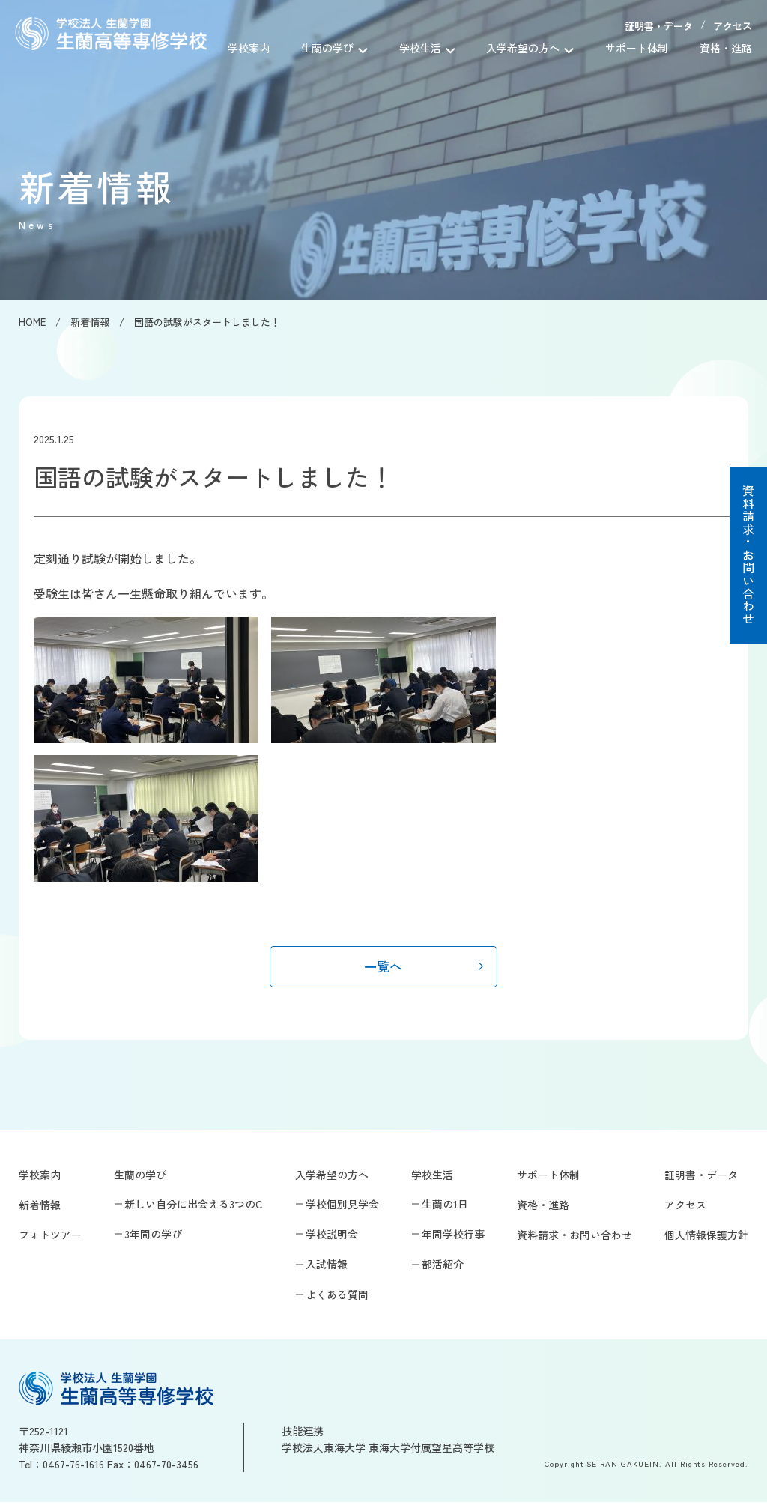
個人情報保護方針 (706, 1237)
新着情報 (40, 1207)
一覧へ (383, 967)
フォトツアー (50, 1237)
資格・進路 (726, 47)
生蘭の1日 (445, 1206)
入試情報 (327, 1266)
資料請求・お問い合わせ (748, 555)
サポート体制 (641, 47)
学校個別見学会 (342, 1206)
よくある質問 (337, 1296)
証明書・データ (659, 26)
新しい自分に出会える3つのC (193, 1206)
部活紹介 (443, 1266)
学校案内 (276, 47)
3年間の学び (153, 1236)
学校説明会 (332, 1236)
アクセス (732, 26)
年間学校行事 (453, 1236)
